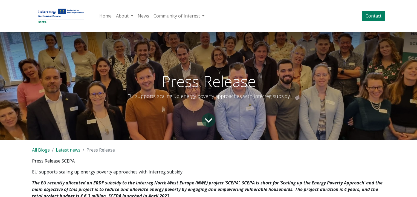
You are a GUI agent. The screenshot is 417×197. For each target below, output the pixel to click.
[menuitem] (105, 15)
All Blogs (41, 150)
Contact (373, 16)
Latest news (68, 150)
